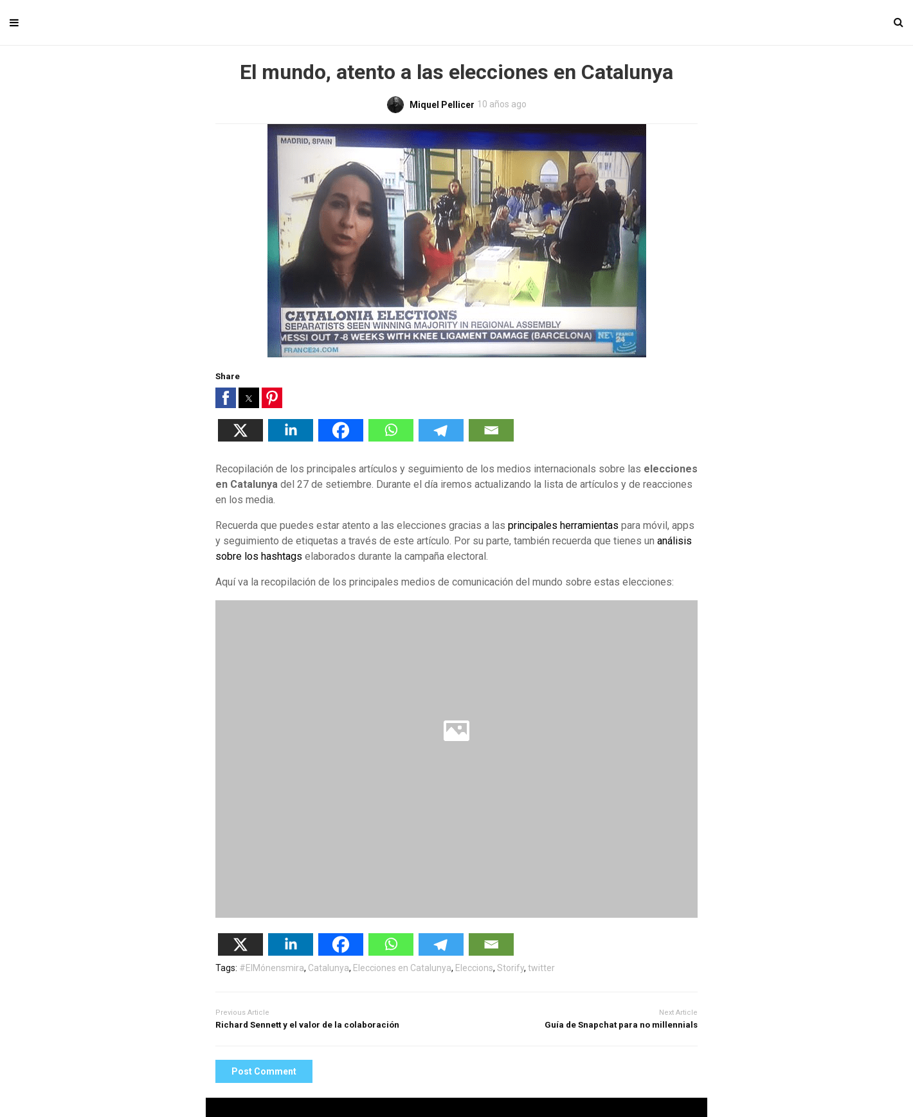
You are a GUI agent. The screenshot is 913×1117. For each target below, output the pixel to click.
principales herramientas (563, 525)
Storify (510, 968)
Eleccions (474, 968)
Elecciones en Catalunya (402, 968)
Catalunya (328, 968)
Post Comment (263, 1071)
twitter (541, 968)
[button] (225, 398)
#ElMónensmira (271, 968)
